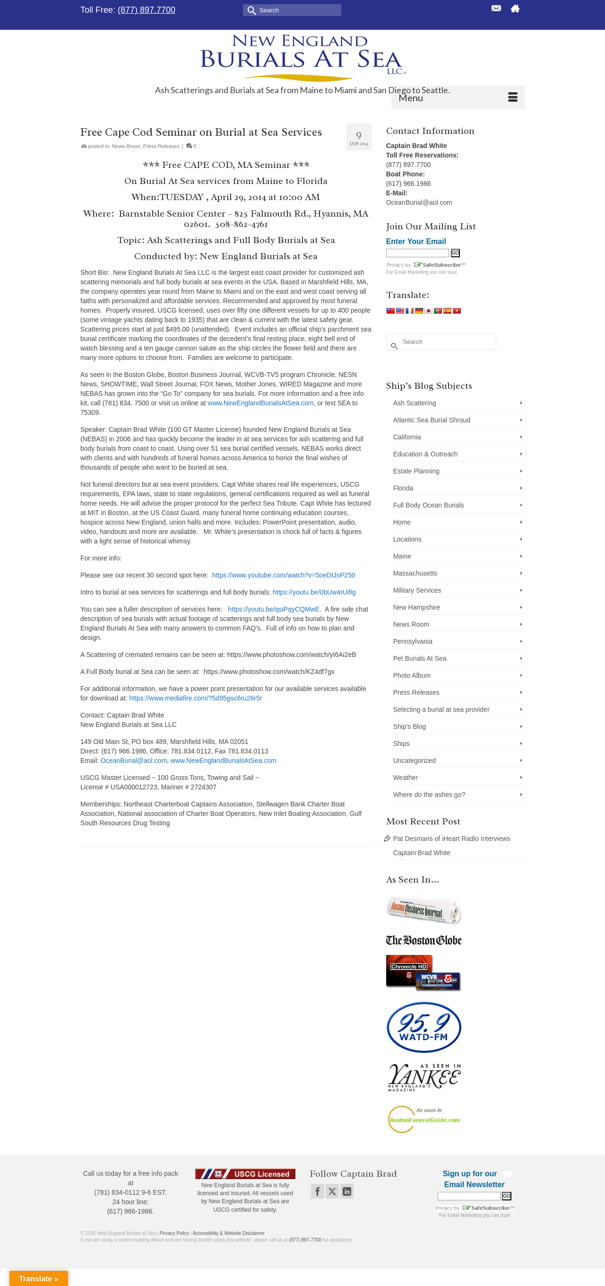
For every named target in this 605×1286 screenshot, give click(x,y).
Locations (407, 539)
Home (402, 522)
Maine (402, 556)
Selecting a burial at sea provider (441, 709)
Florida (403, 488)
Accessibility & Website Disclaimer (229, 1233)
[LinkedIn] (347, 1191)
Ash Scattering (414, 403)
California (407, 437)
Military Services (417, 590)
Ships (401, 743)
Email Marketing (411, 272)
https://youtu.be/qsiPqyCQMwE (274, 609)
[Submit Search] (250, 10)
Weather (405, 777)
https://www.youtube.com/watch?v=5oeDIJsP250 (283, 575)
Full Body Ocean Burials (428, 505)
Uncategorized (414, 760)
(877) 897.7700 (146, 10)
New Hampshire (417, 607)
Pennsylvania (412, 641)
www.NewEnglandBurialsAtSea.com (260, 403)
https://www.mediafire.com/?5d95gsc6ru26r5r (196, 698)
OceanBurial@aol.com (134, 760)
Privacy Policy (174, 1233)
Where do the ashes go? (429, 794)
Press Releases (161, 146)
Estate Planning (416, 471)
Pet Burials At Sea (420, 658)
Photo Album (412, 675)
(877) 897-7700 (305, 1239)
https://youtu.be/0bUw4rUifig (314, 592)
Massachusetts (415, 573)
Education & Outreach (425, 454)
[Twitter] (332, 1191)
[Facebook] (317, 1191)
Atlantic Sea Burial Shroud (431, 420)
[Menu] (458, 97)
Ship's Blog (409, 726)
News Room (126, 146)
